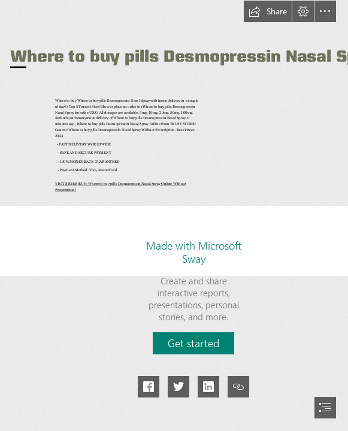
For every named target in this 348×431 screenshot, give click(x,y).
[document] (174, 215)
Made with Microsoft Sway (193, 252)
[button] (268, 11)
